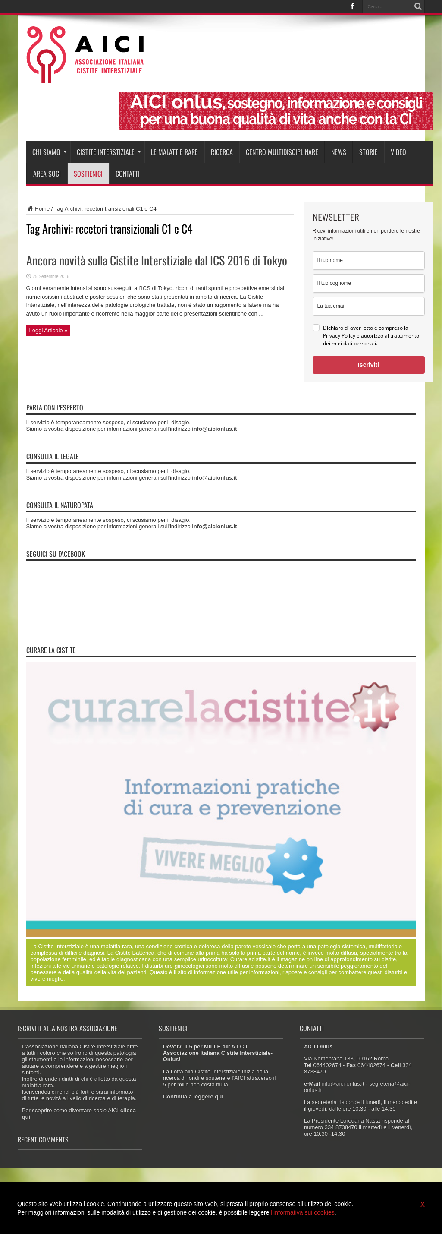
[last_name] (369, 283)
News (338, 152)
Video (398, 152)
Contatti (128, 173)
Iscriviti (368, 364)
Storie (368, 152)
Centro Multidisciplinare (282, 152)
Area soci (47, 173)
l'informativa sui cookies (302, 1212)
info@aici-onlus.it (342, 1083)
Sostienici (88, 173)
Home (38, 208)
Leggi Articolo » (48, 330)
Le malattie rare (174, 152)
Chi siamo (49, 152)
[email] (369, 306)
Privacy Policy (339, 335)
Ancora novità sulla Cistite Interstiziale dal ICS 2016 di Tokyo (156, 260)
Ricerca (222, 152)
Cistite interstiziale (109, 152)
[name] (369, 260)
